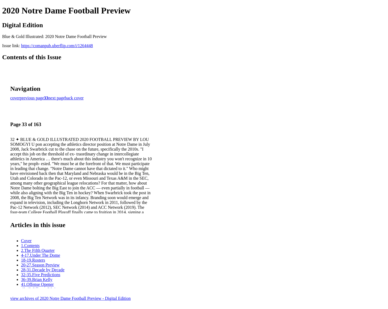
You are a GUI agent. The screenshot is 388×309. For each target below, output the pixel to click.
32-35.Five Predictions (40, 274)
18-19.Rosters (33, 260)
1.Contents (30, 245)
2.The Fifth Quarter (38, 250)
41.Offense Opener (37, 284)
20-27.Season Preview (40, 265)
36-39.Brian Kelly (36, 279)
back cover (74, 98)
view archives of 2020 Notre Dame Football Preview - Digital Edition (70, 298)
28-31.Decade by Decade (42, 270)
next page (56, 98)
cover (15, 98)
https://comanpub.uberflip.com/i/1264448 (57, 45)
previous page (32, 98)
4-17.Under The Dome (40, 255)
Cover (26, 240)
